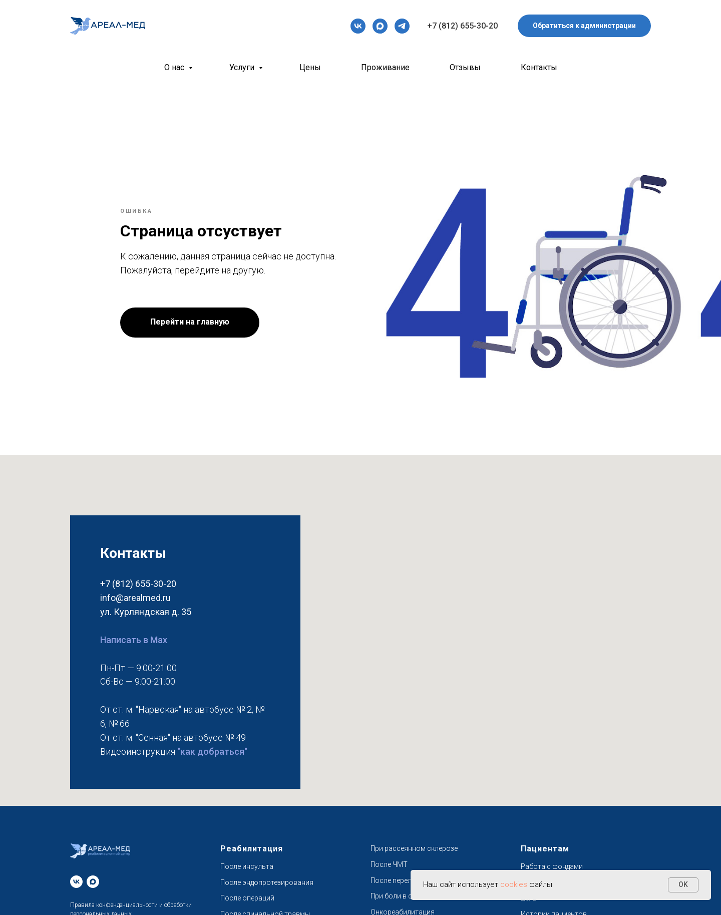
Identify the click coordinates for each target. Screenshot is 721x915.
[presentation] (358, 26)
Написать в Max (133, 640)
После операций (247, 898)
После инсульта (246, 866)
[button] (584, 26)
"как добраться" (212, 751)
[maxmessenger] (380, 26)
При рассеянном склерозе (414, 848)
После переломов (400, 880)
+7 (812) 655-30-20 (462, 26)
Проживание (385, 67)
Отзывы (465, 67)
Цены (310, 67)
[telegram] (402, 26)
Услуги (242, 67)
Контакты (539, 67)
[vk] (358, 26)
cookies (514, 884)
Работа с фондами (552, 866)
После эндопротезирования (266, 882)
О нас (175, 67)
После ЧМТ (389, 864)
